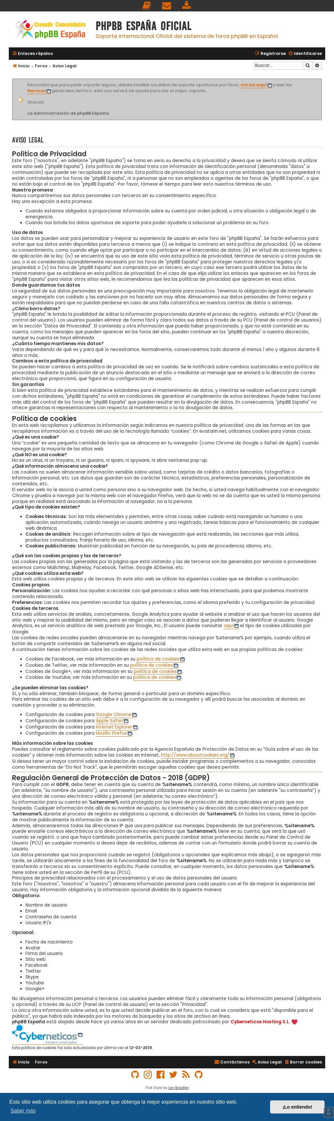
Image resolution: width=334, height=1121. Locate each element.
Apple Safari (109, 721)
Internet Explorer (114, 727)
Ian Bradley (178, 1087)
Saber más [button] (23, 1110)
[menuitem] (147, 5)
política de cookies (158, 659)
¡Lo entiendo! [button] (297, 1107)
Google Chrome (113, 715)
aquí (229, 626)
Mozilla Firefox (111, 733)
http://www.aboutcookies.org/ (195, 755)
